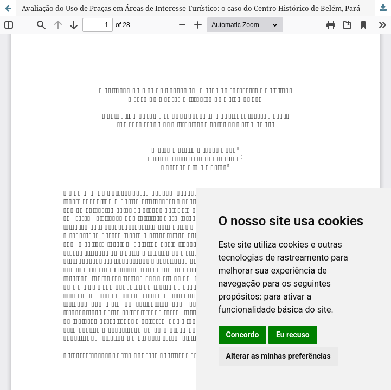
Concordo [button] (242, 334)
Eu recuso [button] (293, 334)
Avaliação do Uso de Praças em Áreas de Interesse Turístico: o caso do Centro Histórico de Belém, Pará (191, 8)
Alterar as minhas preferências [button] (278, 356)
